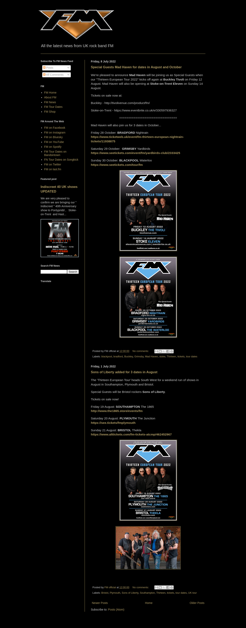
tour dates (191, 356)
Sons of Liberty (130, 592)
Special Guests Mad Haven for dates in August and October (136, 67)
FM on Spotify (53, 146)
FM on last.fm (52, 169)
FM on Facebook (54, 127)
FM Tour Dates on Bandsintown (55, 153)
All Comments (53, 74)
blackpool (106, 356)
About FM (50, 97)
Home (148, 603)
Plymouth (115, 592)
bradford (118, 356)
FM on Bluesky (53, 137)
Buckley (128, 356)
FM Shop (50, 111)
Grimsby (139, 356)
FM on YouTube (54, 142)
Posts (48, 67)
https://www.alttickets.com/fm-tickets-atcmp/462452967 (131, 434)
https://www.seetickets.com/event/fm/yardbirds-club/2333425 (135, 153)
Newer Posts (100, 603)
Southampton (147, 592)
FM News (50, 102)
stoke (162, 356)
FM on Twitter (52, 164)
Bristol (104, 592)
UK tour (192, 592)
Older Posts (197, 603)
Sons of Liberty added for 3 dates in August (124, 372)
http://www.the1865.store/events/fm (117, 411)
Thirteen (171, 356)
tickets (181, 356)
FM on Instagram (55, 132)
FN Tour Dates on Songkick (61, 159)
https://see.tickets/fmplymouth (113, 422)
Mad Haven (151, 356)
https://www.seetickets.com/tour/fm (117, 164)
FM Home (50, 92)
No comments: (141, 351)
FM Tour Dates (53, 106)
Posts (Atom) (116, 609)
